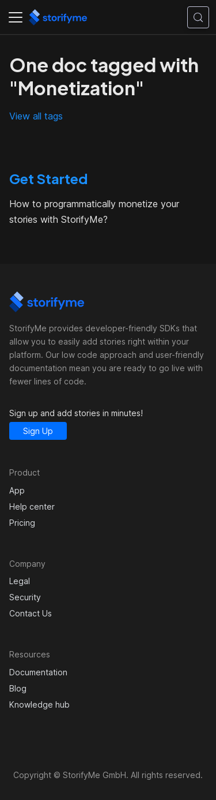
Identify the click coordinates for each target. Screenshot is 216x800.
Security (25, 597)
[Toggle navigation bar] (15, 17)
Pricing (22, 523)
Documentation (38, 672)
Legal (19, 581)
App (17, 490)
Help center (32, 506)
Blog (17, 688)
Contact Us (30, 613)
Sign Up (38, 431)
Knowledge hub (39, 704)
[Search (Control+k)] (198, 17)
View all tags (36, 116)
